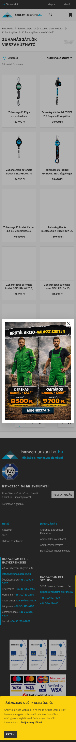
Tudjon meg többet (31, 722)
